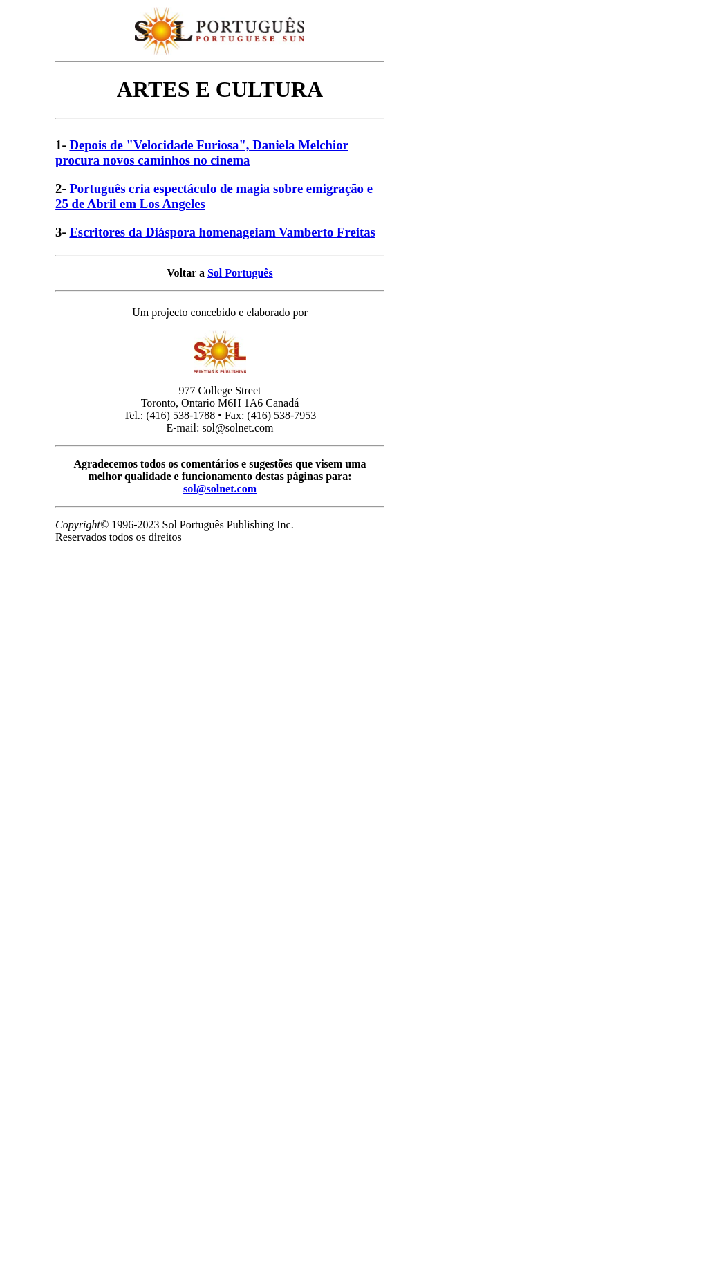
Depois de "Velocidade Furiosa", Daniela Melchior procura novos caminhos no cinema (201, 152)
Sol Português (240, 273)
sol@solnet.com (220, 488)
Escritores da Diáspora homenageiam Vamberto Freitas (222, 232)
